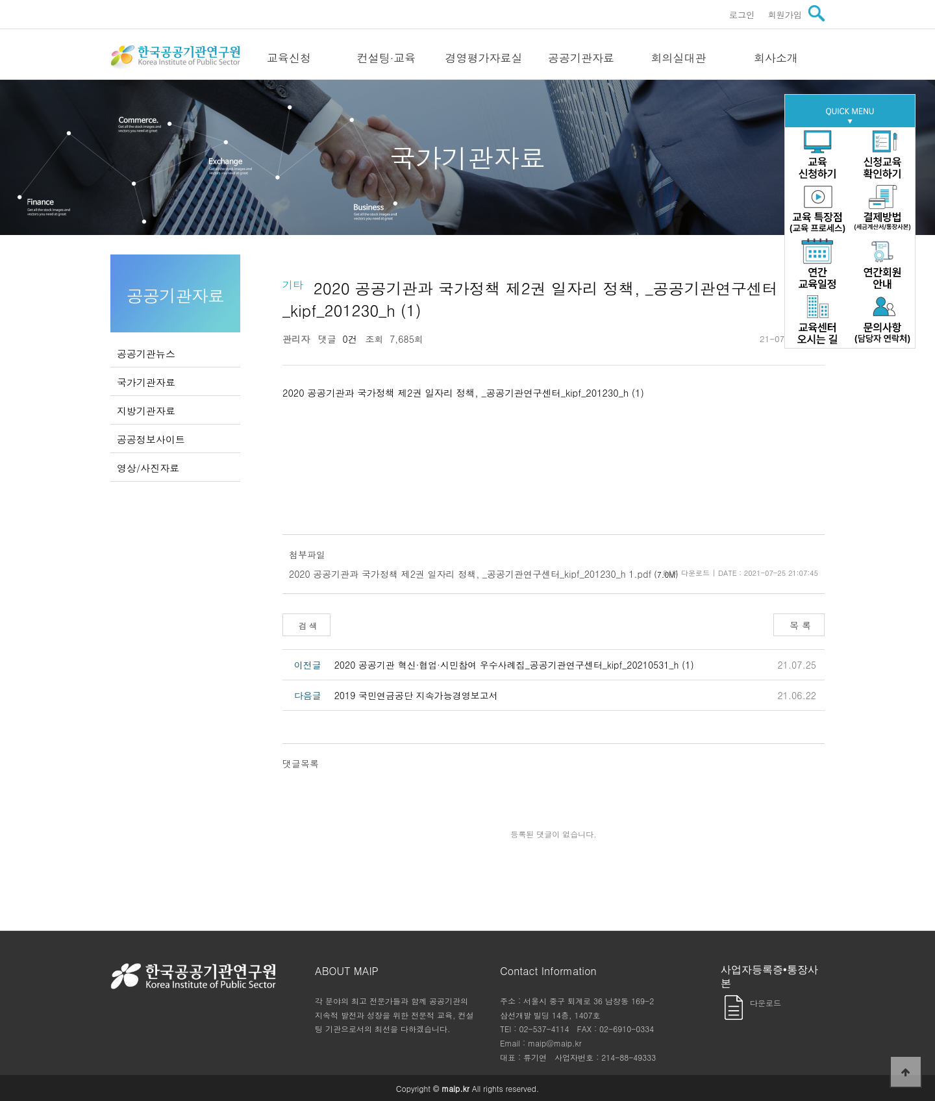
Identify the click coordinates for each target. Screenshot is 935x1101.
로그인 (742, 14)
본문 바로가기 (0, 0)
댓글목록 (300, 763)
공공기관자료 (581, 58)
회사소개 (776, 58)
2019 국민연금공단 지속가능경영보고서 (416, 695)
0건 (346, 338)
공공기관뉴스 (146, 353)
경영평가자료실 (484, 58)
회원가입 (784, 14)
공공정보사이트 (151, 439)
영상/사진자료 (148, 468)
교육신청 (289, 58)
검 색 (306, 625)
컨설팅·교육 (386, 58)
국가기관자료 (146, 382)
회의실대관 (678, 58)
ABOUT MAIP (347, 970)
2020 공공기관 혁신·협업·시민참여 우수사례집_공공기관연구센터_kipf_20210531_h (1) (514, 664)
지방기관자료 (146, 410)
